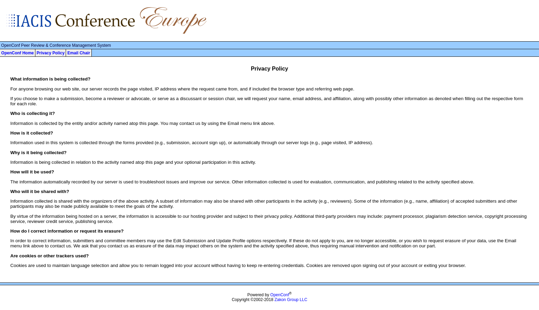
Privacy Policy (50, 53)
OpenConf (279, 294)
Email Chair (78, 53)
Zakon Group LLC (290, 299)
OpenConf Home (17, 53)
